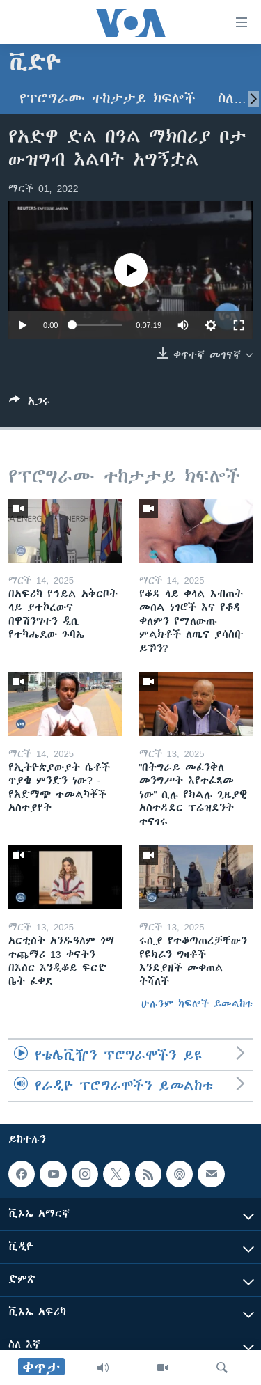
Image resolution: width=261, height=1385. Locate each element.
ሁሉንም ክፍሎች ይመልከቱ (197, 1003)
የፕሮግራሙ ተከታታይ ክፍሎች (107, 99)
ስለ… (232, 99)
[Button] (29, 403)
